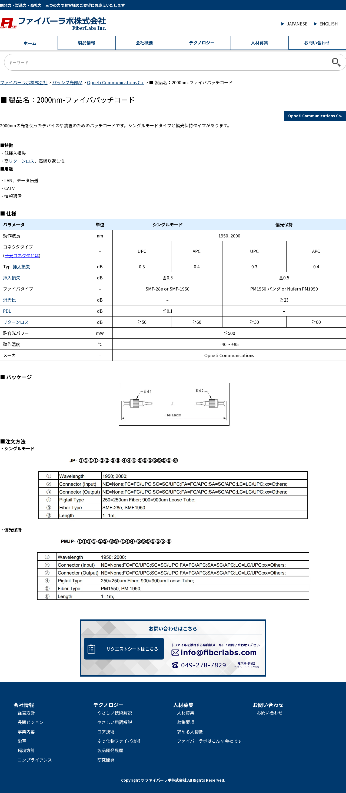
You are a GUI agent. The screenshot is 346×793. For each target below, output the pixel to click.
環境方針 (26, 750)
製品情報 (86, 42)
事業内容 (26, 731)
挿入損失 (21, 266)
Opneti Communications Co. (315, 115)
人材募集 (259, 42)
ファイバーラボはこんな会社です (209, 740)
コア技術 (106, 731)
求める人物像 (190, 731)
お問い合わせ (317, 42)
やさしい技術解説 (114, 712)
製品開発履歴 (110, 750)
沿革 (22, 740)
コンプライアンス (35, 759)
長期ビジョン (31, 722)
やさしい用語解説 (114, 722)
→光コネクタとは (22, 255)
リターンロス (21, 161)
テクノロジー (202, 42)
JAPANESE (297, 23)
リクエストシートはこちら (132, 648)
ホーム (30, 43)
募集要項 (185, 722)
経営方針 (26, 712)
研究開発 (106, 759)
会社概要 (144, 42)
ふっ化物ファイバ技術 (119, 740)
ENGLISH (329, 23)
